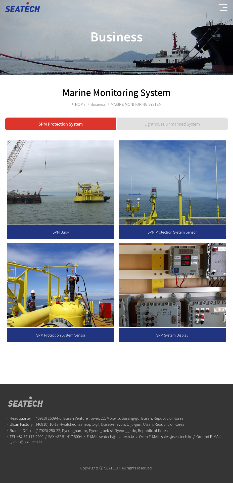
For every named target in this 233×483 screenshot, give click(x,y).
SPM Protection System (60, 124)
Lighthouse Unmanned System (172, 124)
